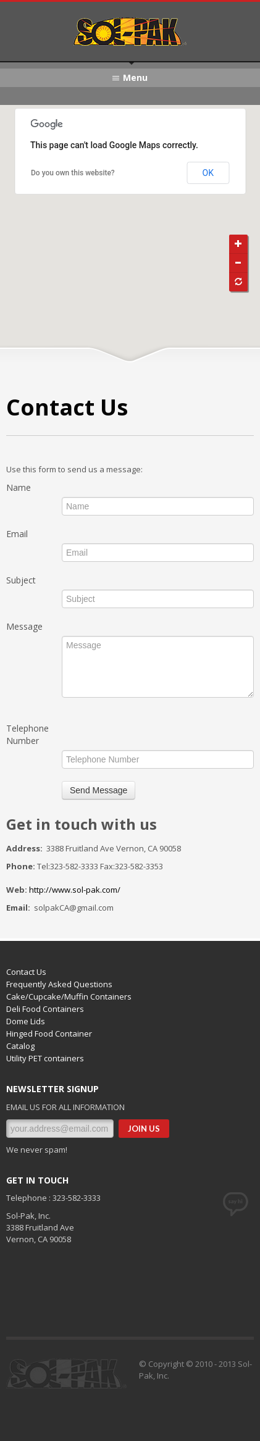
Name (18, 487)
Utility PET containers (45, 1058)
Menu (135, 77)
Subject (21, 580)
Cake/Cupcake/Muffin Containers (69, 996)
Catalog (20, 1045)
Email (17, 534)
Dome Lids (25, 1021)
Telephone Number (27, 734)
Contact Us (26, 971)
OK (208, 173)
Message (24, 626)
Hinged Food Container (49, 1033)
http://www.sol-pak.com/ (74, 889)
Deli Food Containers (45, 1008)
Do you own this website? (73, 173)
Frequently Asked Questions (59, 984)
